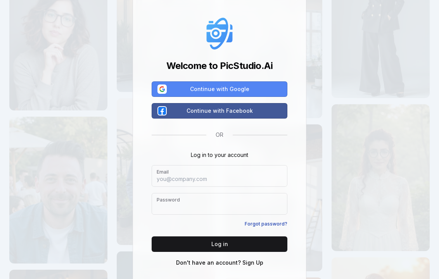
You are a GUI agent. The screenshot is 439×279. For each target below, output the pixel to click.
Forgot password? (266, 224)
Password (168, 200)
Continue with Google (203, 89)
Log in (219, 244)
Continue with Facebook (205, 111)
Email (163, 172)
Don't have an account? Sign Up (219, 262)
